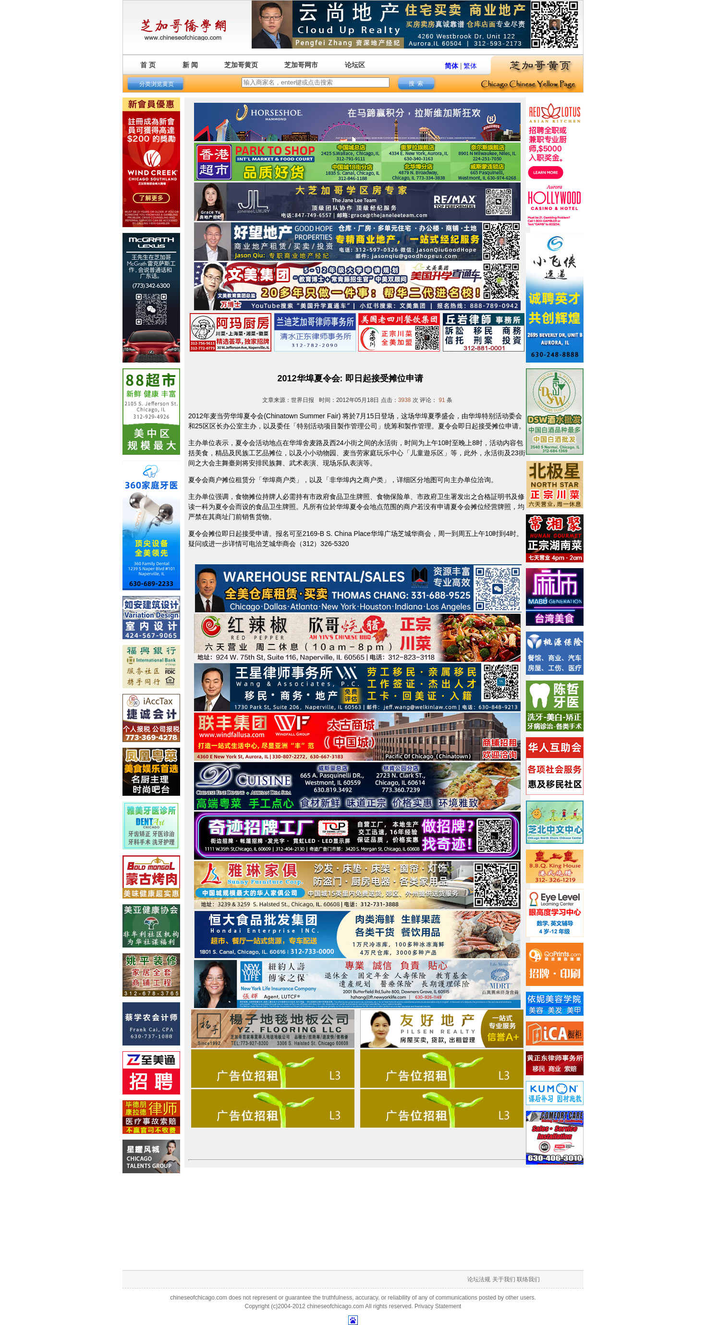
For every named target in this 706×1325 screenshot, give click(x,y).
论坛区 (355, 65)
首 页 (148, 65)
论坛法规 (478, 1279)
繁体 (470, 66)
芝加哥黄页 (241, 65)
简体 (451, 66)
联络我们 (528, 1279)
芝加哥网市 (301, 65)
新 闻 (190, 65)
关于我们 (503, 1279)
